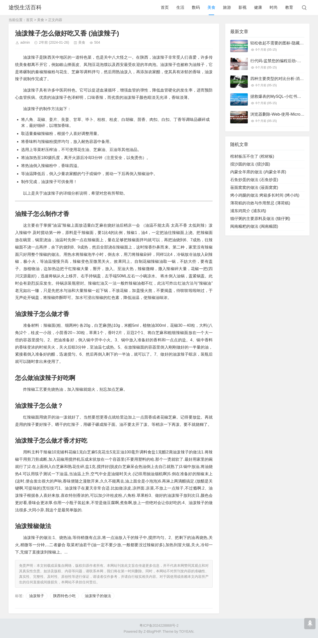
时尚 (274, 7)
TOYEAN (186, 631)
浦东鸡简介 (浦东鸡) (248, 211)
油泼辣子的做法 (98, 596)
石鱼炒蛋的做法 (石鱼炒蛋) (254, 180)
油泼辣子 (36, 596)
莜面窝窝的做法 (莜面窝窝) (254, 187)
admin (25, 42)
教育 (289, 7)
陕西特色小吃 (64, 596)
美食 (211, 7)
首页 (165, 7)
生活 (180, 7)
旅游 (227, 7)
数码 (196, 7)
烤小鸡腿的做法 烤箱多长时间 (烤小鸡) (264, 195)
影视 (242, 7)
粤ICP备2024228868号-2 (159, 625)
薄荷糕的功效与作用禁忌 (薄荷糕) (260, 203)
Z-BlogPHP (152, 631)
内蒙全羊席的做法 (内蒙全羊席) (258, 172)
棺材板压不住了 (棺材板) (252, 156)
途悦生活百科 (25, 7)
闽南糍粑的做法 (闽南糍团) (254, 226)
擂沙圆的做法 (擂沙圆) (250, 164)
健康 (258, 7)
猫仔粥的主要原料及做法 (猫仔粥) (260, 218)
